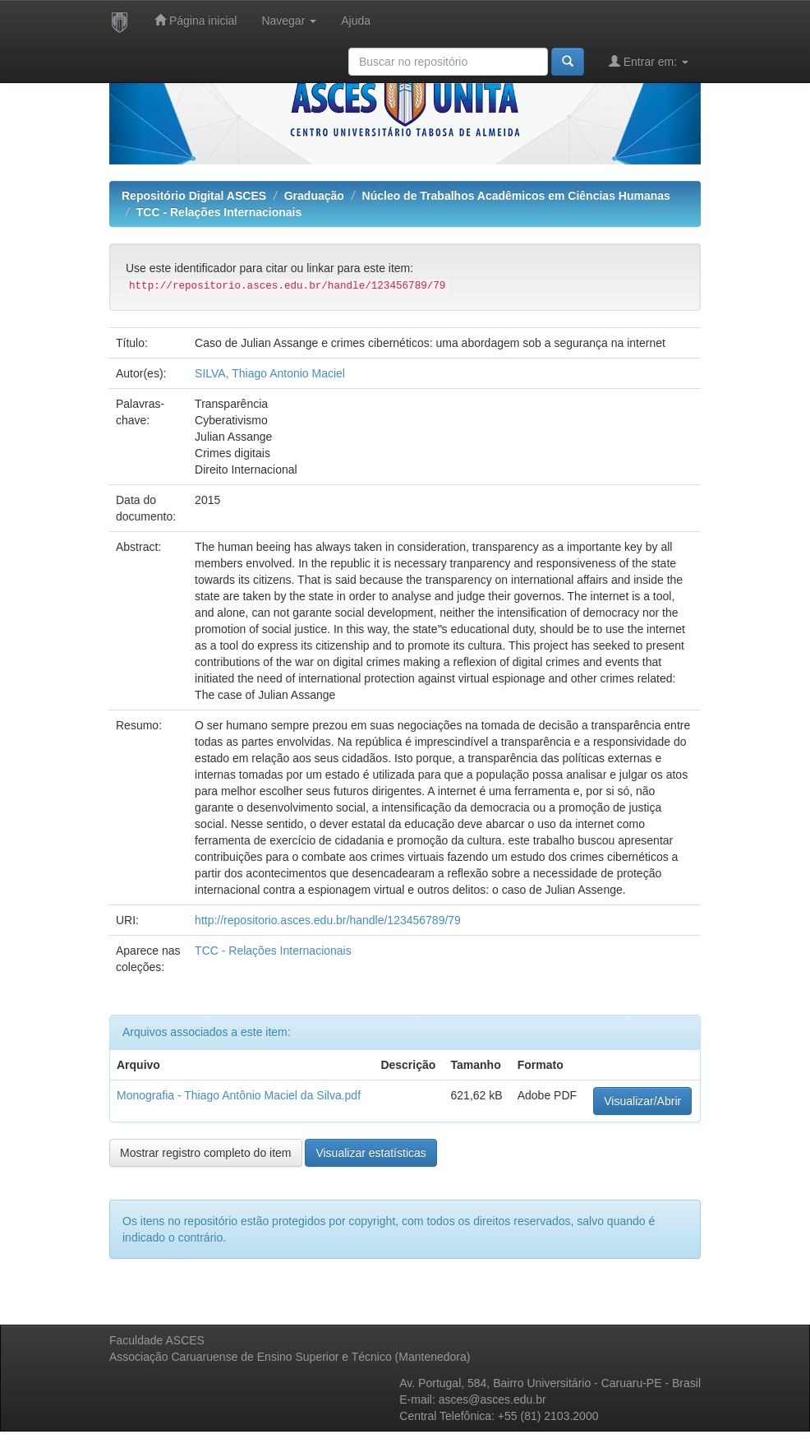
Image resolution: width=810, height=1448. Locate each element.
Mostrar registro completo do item (206, 1152)
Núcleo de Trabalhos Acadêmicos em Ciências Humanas (516, 195)
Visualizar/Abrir (642, 1101)
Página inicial (195, 20)
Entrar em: (648, 61)
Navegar (288, 20)
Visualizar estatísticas (370, 1152)
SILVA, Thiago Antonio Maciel (270, 373)
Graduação (314, 195)
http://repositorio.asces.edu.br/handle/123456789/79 (328, 920)
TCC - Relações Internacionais (219, 212)
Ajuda (355, 20)
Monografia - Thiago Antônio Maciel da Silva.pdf (239, 1095)
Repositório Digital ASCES (194, 195)
